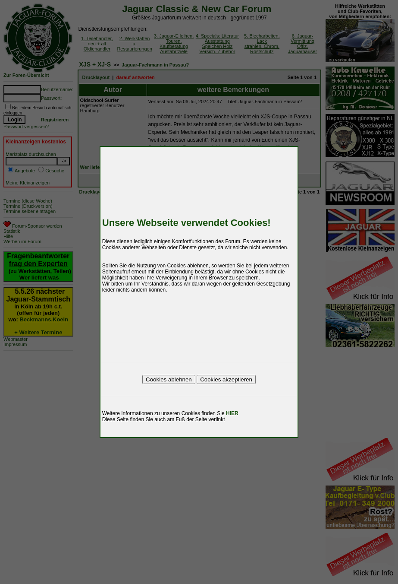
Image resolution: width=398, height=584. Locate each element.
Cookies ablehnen (169, 379)
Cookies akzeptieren (226, 379)
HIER (232, 413)
